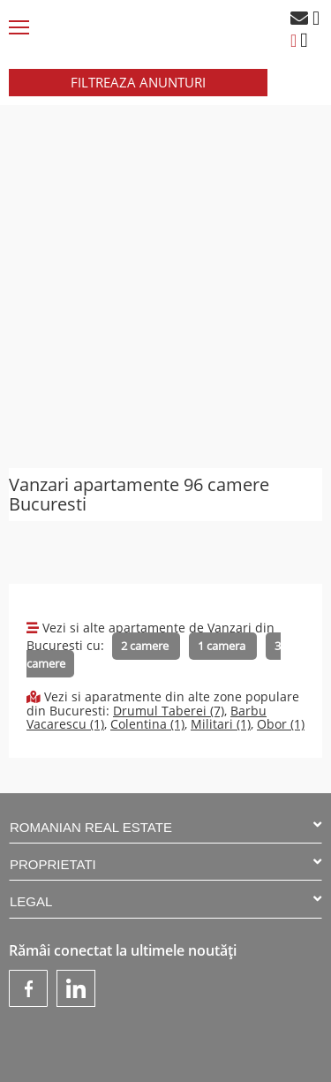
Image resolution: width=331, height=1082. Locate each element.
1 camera (223, 646)
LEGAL (165, 900)
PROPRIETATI (165, 863)
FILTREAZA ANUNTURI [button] (138, 82)
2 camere (146, 646)
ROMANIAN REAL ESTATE (165, 826)
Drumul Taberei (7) (168, 710)
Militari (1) (221, 723)
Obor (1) (281, 723)
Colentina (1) (147, 723)
